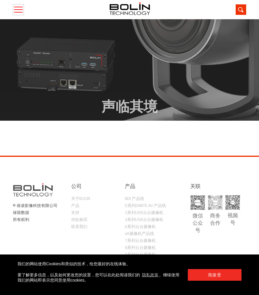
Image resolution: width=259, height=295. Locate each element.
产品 (75, 205)
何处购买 (79, 219)
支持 (75, 212)
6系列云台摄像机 (140, 226)
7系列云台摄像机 (140, 240)
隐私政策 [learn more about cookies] (150, 275)
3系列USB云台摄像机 (144, 219)
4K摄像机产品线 (139, 233)
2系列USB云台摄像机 (144, 212)
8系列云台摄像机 (140, 247)
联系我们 (79, 226)
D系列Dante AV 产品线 (145, 205)
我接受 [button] (214, 275)
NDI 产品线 (134, 198)
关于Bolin (80, 198)
